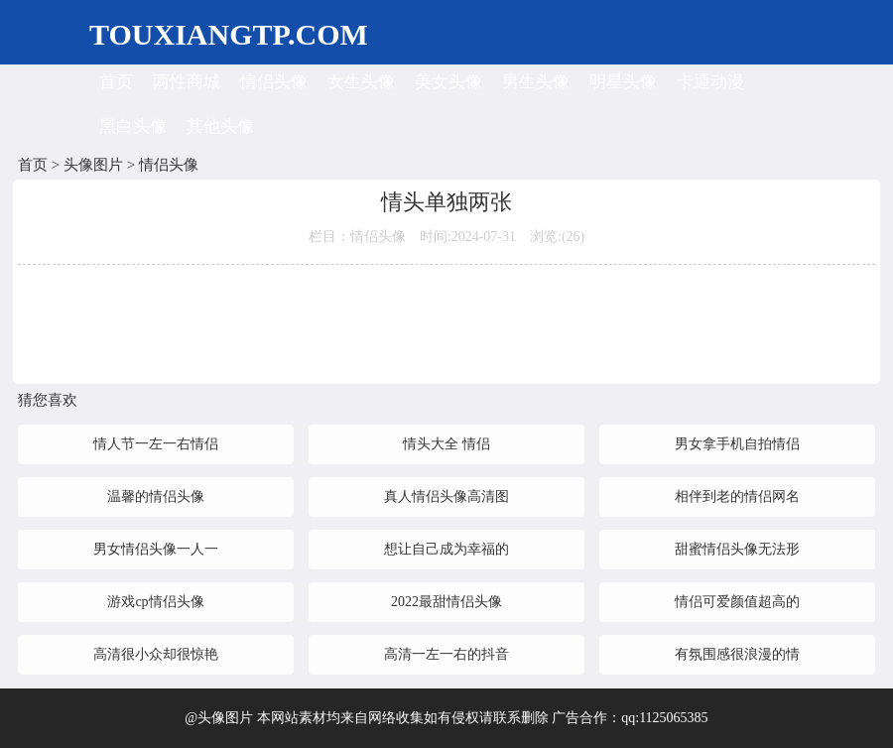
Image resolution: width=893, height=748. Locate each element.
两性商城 (186, 81)
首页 (116, 81)
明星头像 (623, 81)
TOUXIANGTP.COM (228, 34)
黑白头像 (133, 126)
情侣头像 (274, 81)
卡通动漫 (710, 81)
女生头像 (361, 81)
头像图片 (93, 165)
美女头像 (448, 81)
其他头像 (220, 126)
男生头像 (536, 81)
